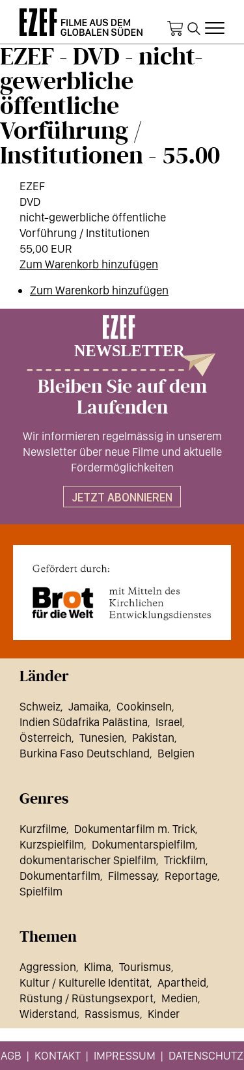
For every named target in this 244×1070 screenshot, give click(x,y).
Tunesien (101, 737)
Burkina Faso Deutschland (85, 753)
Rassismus (112, 1014)
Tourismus (145, 967)
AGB (11, 1055)
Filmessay (132, 875)
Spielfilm (41, 891)
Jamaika (88, 706)
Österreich (46, 737)
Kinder (164, 1014)
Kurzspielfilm (52, 844)
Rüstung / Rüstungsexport (87, 998)
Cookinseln (144, 706)
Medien (179, 998)
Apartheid (181, 982)
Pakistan (153, 737)
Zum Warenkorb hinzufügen (89, 264)
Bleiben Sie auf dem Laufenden (122, 397)
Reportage (191, 875)
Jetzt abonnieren (122, 497)
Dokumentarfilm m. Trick (134, 829)
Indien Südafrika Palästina (84, 722)
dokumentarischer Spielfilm (88, 860)
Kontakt (57, 1055)
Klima (97, 967)
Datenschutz (206, 1055)
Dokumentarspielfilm (143, 844)
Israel (169, 722)
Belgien (176, 753)
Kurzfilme (43, 829)
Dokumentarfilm (60, 875)
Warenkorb (175, 28)
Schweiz (40, 706)
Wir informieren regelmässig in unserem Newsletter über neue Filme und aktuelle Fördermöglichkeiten (122, 451)
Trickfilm (185, 860)
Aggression (48, 967)
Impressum (125, 1055)
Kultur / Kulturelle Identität (85, 982)
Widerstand (48, 1014)
